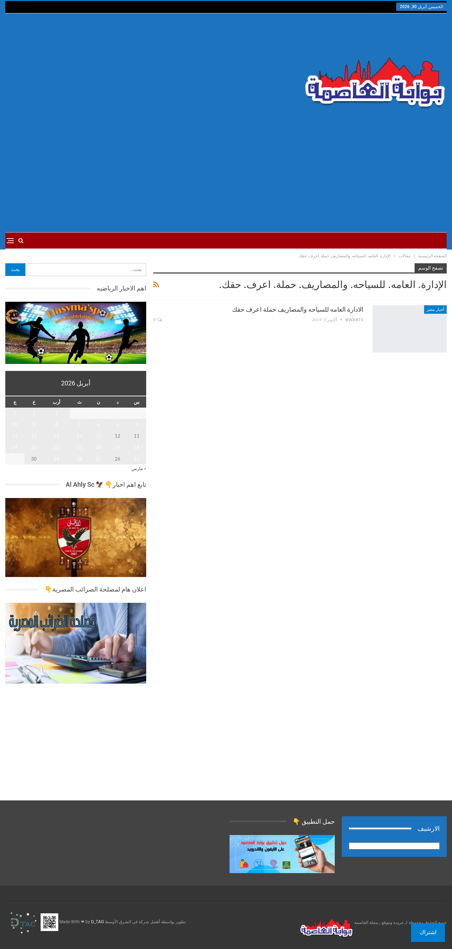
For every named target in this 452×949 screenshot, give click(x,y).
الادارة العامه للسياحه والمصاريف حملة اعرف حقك (297, 309)
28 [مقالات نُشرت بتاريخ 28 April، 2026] (79, 459)
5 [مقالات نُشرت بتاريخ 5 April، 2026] (117, 424)
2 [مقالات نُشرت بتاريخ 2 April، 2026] (33, 413)
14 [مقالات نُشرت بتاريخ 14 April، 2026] (79, 436)
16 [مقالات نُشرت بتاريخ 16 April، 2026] (34, 436)
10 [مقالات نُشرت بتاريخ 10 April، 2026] (15, 424)
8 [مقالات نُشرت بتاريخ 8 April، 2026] (56, 424)
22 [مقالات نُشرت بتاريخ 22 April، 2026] (56, 447)
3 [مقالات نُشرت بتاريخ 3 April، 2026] (14, 413)
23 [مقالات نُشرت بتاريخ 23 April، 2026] (34, 447)
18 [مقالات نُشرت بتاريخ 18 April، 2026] (136, 447)
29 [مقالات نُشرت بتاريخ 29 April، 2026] (56, 459)
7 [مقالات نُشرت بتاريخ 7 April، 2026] (79, 424)
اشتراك (428, 932)
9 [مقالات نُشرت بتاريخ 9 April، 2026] (33, 424)
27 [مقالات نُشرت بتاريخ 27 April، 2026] (98, 459)
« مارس (138, 468)
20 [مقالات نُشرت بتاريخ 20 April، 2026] (98, 447)
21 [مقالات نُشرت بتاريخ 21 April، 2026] (79, 447)
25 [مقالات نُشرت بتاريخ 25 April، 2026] (136, 459)
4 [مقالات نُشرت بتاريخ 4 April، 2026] (136, 424)
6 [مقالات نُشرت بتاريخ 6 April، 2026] (98, 424)
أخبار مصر (435, 309)
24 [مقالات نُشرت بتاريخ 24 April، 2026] (15, 447)
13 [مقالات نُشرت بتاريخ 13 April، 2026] (98, 436)
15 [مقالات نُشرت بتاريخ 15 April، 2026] (56, 436)
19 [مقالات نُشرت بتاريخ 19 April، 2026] (117, 447)
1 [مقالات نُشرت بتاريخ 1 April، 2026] (56, 413)
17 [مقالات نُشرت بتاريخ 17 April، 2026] (15, 436)
